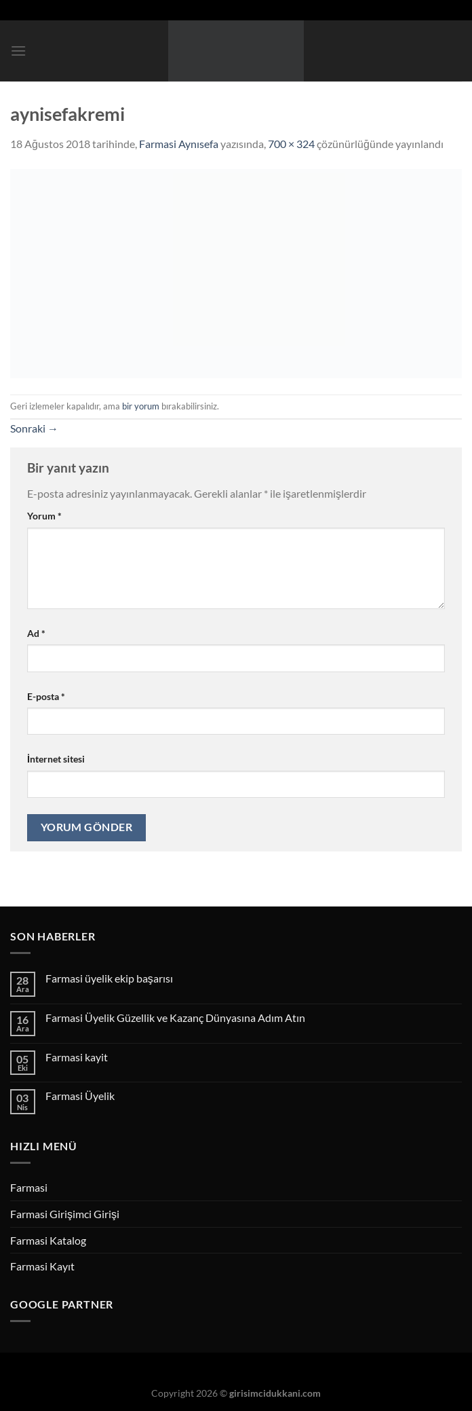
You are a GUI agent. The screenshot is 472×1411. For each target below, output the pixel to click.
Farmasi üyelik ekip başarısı (109, 978)
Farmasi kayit (76, 1056)
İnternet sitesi (56, 759)
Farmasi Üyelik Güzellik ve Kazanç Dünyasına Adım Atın (175, 1017)
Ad (36, 633)
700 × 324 (291, 143)
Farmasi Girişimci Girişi (64, 1213)
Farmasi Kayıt (42, 1266)
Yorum (44, 515)
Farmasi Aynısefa (178, 143)
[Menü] (18, 50)
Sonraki (34, 428)
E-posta (46, 696)
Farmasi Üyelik (80, 1095)
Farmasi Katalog (48, 1240)
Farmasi (28, 1187)
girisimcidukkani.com (275, 1393)
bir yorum (140, 406)
